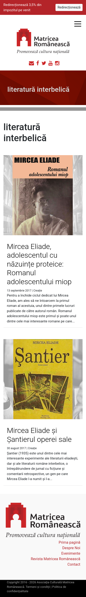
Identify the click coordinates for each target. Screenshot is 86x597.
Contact (73, 564)
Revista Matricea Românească (55, 559)
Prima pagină (69, 542)
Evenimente (70, 553)
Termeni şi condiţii (38, 587)
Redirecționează (69, 7)
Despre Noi (71, 548)
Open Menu (78, 23)
